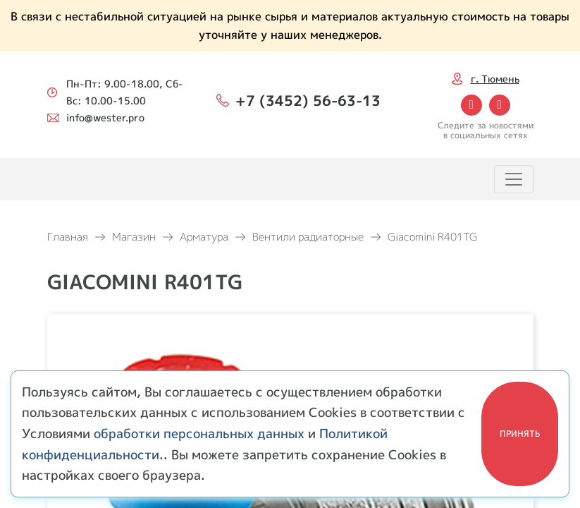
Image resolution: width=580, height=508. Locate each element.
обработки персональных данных (199, 433)
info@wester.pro (105, 117)
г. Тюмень (495, 78)
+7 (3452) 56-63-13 (308, 100)
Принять (520, 434)
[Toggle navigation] (513, 179)
